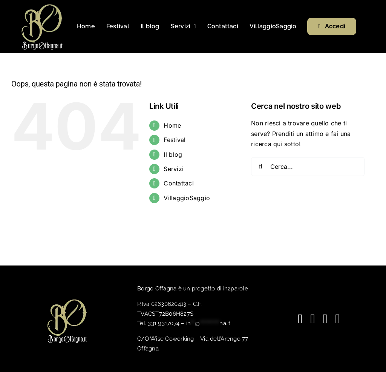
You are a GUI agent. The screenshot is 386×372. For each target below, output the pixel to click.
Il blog (173, 154)
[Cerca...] (308, 166)
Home (172, 125)
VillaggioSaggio (187, 198)
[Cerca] (260, 166)
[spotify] (325, 319)
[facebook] (300, 319)
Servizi (174, 169)
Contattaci (178, 183)
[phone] (337, 319)
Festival (174, 140)
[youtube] (312, 319)
